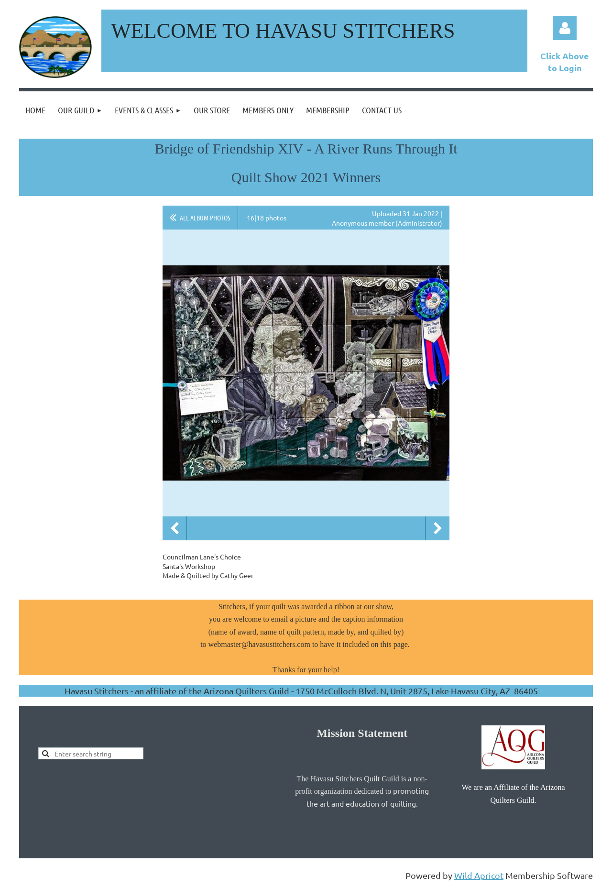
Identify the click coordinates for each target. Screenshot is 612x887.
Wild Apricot (478, 875)
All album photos (205, 217)
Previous (174, 528)
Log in (565, 28)
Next (437, 528)
